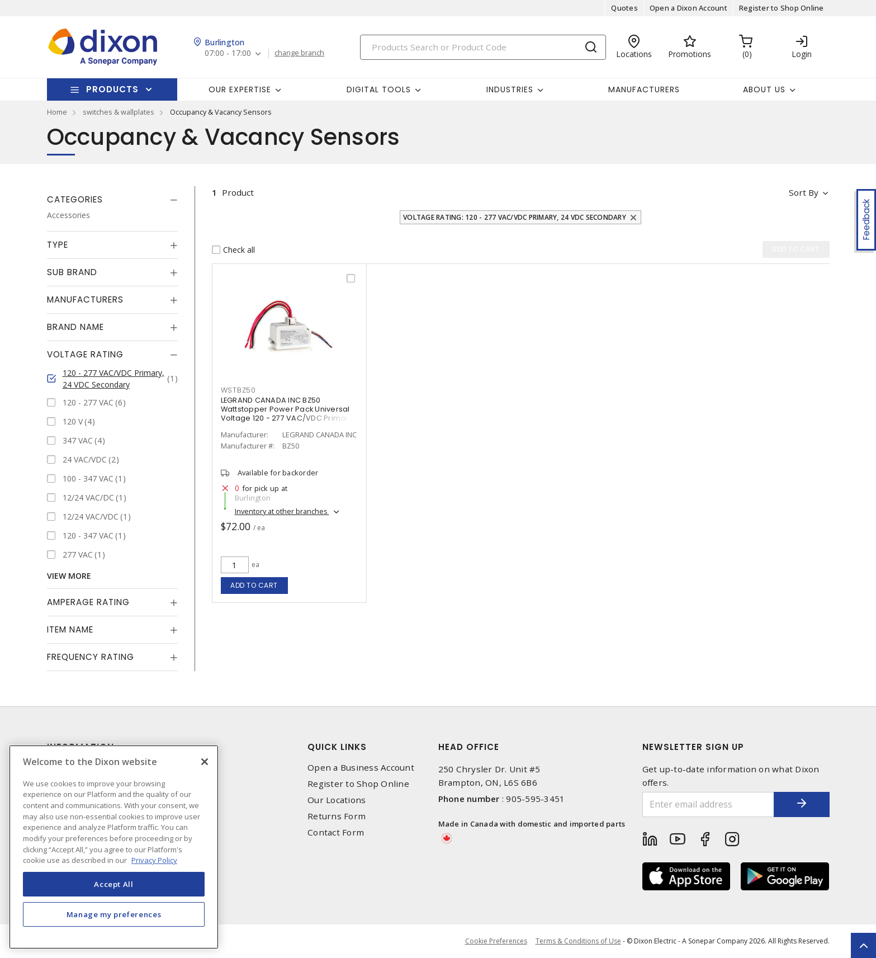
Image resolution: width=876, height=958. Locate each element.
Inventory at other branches (282, 511)
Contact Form (335, 832)
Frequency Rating (90, 657)
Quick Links (337, 747)
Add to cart (254, 585)
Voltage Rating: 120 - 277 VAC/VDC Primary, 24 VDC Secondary (514, 217)
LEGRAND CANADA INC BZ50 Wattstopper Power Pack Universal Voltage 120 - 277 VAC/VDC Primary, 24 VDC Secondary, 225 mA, (288, 413)
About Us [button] (764, 89)
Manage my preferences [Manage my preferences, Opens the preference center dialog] (114, 914)
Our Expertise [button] (240, 89)
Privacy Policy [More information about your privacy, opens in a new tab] (154, 860)
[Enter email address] (708, 804)
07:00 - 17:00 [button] (228, 53)
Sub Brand (72, 272)
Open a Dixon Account (688, 8)
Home (57, 112)
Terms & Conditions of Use (578, 941)
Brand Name (75, 327)
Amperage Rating (88, 602)
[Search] (483, 47)
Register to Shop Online (781, 8)
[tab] (112, 199)
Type (57, 245)
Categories (75, 199)
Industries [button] (509, 89)
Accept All (114, 884)
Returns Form (336, 816)
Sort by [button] (803, 192)
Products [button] (112, 89)
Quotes (624, 8)
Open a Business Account (360, 767)
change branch (299, 53)
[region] (114, 847)
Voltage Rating (85, 354)
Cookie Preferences (496, 941)
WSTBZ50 (238, 390)
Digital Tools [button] (379, 89)
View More (69, 575)
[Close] (204, 761)
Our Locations (336, 800)
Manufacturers (644, 89)
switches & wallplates (118, 112)
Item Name (70, 629)
